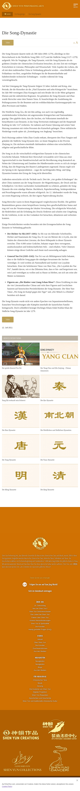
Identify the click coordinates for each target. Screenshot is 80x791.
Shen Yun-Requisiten (40, 697)
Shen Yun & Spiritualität (40, 625)
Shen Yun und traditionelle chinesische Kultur (40, 703)
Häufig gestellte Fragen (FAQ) (40, 631)
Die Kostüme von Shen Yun (40, 691)
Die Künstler (40, 629)
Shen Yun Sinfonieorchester (40, 613)
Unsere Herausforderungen (40, 623)
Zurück (6, 14)
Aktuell (40, 641)
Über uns (40, 604)
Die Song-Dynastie (35, 14)
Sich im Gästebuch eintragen (40, 592)
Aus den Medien (40, 653)
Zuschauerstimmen (40, 650)
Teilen (8, 42)
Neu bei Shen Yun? (40, 610)
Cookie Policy (7, 786)
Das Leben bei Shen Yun (40, 616)
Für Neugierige (20, 14)
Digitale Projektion (40, 694)
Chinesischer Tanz (40, 682)
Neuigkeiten (40, 659)
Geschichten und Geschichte (40, 700)
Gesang (40, 688)
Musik (40, 685)
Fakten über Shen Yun (40, 619)
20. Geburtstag (40, 608)
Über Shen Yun (40, 644)
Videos (40, 637)
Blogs (40, 669)
